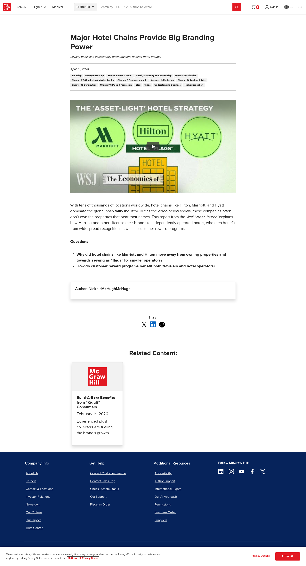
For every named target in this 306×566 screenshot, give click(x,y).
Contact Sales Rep (102, 481)
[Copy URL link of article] (162, 324)
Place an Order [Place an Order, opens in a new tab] (100, 504)
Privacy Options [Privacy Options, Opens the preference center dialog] (261, 556)
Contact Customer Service (108, 473)
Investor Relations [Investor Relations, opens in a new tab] (38, 496)
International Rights (168, 488)
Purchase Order (165, 512)
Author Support (165, 481)
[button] (271, 7)
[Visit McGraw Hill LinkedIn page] (220, 471)
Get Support (98, 496)
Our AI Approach (166, 496)
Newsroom (33, 504)
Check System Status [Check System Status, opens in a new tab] (104, 488)
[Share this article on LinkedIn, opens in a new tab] (153, 324)
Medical (57, 7)
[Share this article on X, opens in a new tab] (144, 324)
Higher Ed (39, 7)
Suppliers (161, 520)
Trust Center (34, 528)
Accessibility (163, 473)
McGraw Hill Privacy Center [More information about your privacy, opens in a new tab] (83, 558)
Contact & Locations (39, 488)
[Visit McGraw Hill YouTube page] (241, 471)
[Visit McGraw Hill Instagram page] (231, 471)
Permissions (163, 504)
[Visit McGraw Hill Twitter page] (262, 471)
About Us (32, 473)
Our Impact (33, 520)
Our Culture (34, 512)
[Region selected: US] (288, 7)
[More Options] (300, 7)
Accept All (287, 556)
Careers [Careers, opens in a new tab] (31, 481)
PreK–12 (21, 7)
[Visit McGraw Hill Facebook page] (252, 471)
